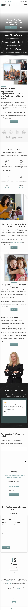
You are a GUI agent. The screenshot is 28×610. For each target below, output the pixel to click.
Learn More (7, 172)
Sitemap (14, 598)
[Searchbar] (14, 570)
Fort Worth (12, 580)
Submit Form (6, 547)
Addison (3, 582)
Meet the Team (14, 344)
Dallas (8, 580)
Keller (10, 583)
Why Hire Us (20, 27)
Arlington (9, 582)
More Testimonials (14, 419)
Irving (8, 583)
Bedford (12, 582)
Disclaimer (14, 596)
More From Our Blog (14, 494)
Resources (14, 593)
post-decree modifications (16, 242)
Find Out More (14, 121)
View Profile (14, 377)
